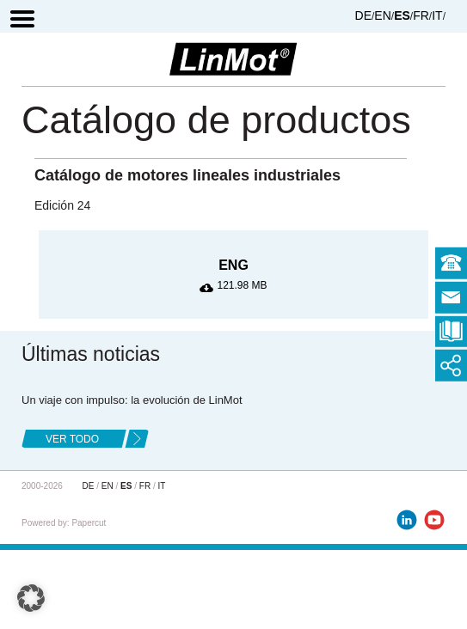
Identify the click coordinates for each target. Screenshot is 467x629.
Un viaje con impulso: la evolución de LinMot (132, 400)
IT (437, 15)
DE (363, 15)
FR (421, 15)
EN (382, 15)
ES (402, 15)
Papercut (88, 523)
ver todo (72, 439)
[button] (31, 598)
